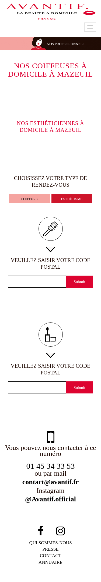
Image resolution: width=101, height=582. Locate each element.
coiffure (29, 199)
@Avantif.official (50, 500)
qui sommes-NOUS (51, 544)
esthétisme (72, 199)
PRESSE (50, 551)
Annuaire (50, 564)
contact (50, 557)
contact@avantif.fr (50, 482)
